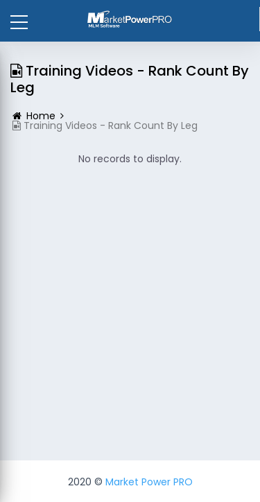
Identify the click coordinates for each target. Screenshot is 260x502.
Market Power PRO (149, 482)
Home (40, 116)
